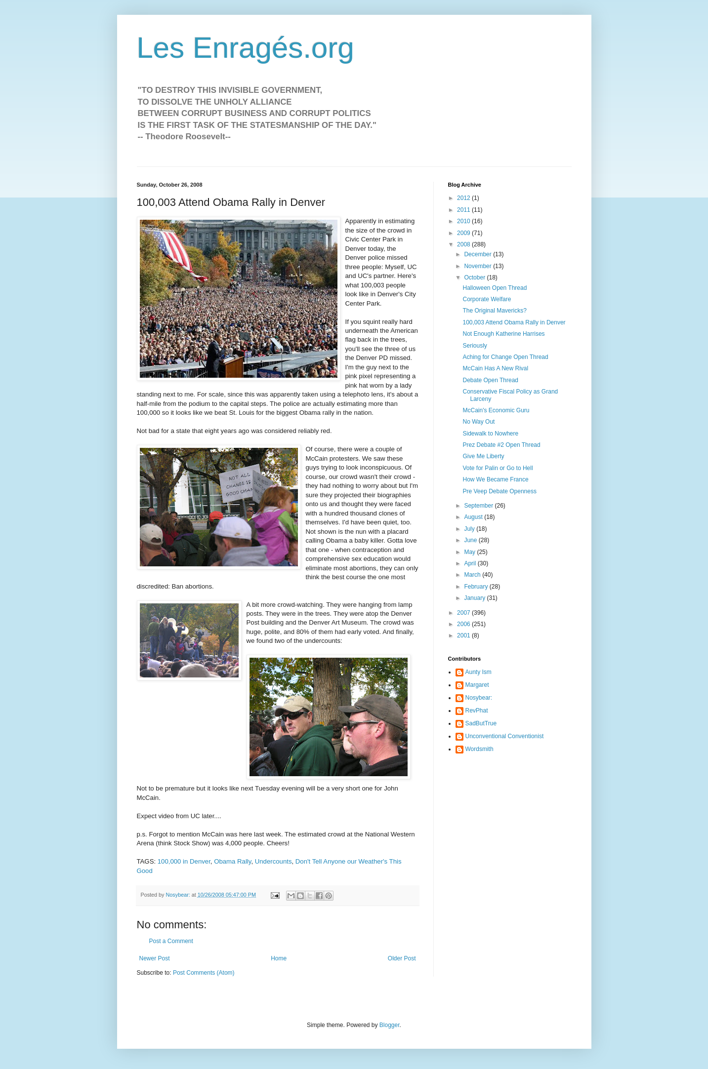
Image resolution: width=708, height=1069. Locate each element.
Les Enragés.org (245, 47)
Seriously (474, 345)
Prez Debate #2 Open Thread (501, 444)
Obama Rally (232, 861)
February (476, 586)
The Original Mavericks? (494, 310)
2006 (464, 624)
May (470, 552)
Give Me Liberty (483, 456)
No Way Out (478, 421)
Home (279, 958)
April (470, 563)
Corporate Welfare (486, 299)
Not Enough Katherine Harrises (503, 333)
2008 (464, 244)
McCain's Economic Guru (495, 410)
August (474, 517)
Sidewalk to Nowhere (490, 433)
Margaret (477, 684)
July (470, 528)
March (473, 574)
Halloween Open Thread (494, 287)
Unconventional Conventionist (504, 736)
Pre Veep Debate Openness (499, 491)
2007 (464, 612)
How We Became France (495, 479)
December (478, 254)
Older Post (402, 958)
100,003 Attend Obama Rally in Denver (513, 322)
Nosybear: (479, 697)
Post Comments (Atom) (204, 972)
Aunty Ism (478, 672)
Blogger (389, 1025)
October (475, 277)
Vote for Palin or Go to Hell (497, 468)
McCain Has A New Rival (495, 368)
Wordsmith (479, 749)
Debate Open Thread (490, 380)
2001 (464, 635)
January (475, 597)
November (478, 266)
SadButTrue (481, 723)
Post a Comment (171, 941)
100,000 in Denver (184, 861)
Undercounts (273, 861)
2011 (464, 209)
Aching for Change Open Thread (505, 357)
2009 (464, 233)
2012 (464, 198)
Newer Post (154, 958)
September (479, 505)
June (471, 540)
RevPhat (476, 710)
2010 (464, 221)
